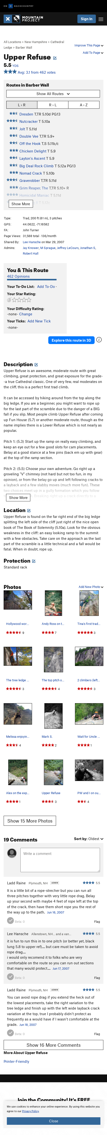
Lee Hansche (32, 242)
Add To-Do (46, 286)
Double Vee (28, 136)
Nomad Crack (30, 173)
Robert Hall (30, 253)
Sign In (86, 19)
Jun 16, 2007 (55, 912)
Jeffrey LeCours (68, 248)
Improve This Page (88, 45)
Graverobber (29, 180)
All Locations (12, 42)
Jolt (22, 129)
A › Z (84, 104)
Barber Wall (24, 47)
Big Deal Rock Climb (36, 166)
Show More (20, 204)
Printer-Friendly (16, 1061)
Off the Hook (30, 143)
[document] (53, 1114)
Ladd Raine (16, 883)
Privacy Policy (30, 1111)
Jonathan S (87, 248)
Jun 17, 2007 (61, 968)
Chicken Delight (32, 151)
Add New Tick (39, 321)
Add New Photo (91, 587)
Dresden (26, 114)
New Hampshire (36, 42)
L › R (21, 104)
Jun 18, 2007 (28, 1025)
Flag (97, 921)
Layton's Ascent (32, 158)
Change (25, 314)
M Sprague (48, 248)
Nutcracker (28, 121)
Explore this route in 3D (71, 340)
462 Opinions (18, 276)
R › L (53, 104)
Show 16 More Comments (53, 1045)
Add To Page (93, 52)
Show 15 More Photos (29, 821)
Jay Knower (31, 248)
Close (53, 1121)
